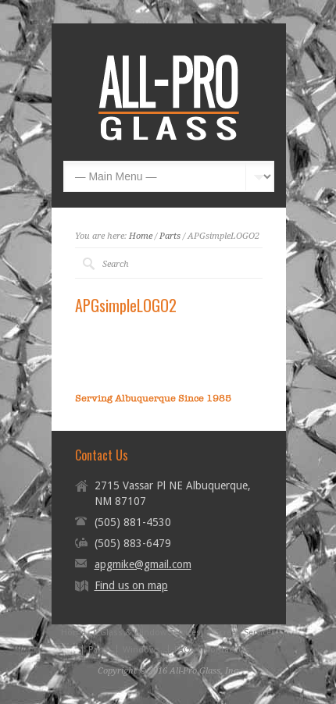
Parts (170, 236)
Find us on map (131, 585)
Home (140, 236)
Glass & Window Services (150, 633)
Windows (141, 650)
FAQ (182, 650)
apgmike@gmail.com (143, 564)
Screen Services (245, 633)
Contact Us (227, 650)
